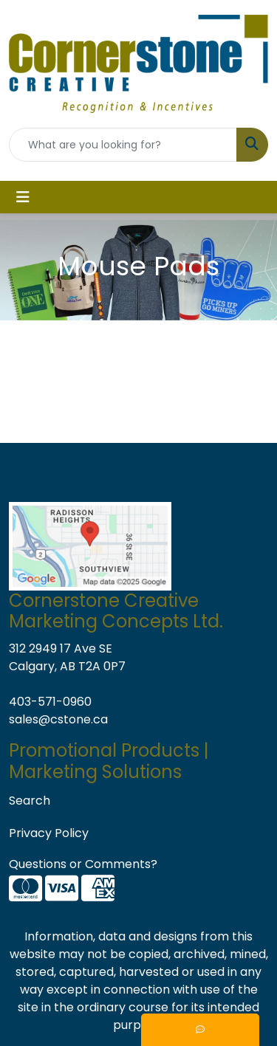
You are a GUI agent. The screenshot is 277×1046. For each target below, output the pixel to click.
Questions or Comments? (83, 864)
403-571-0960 (50, 701)
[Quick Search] (123, 145)
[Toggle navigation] (22, 197)
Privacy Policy (49, 833)
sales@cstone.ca (58, 719)
